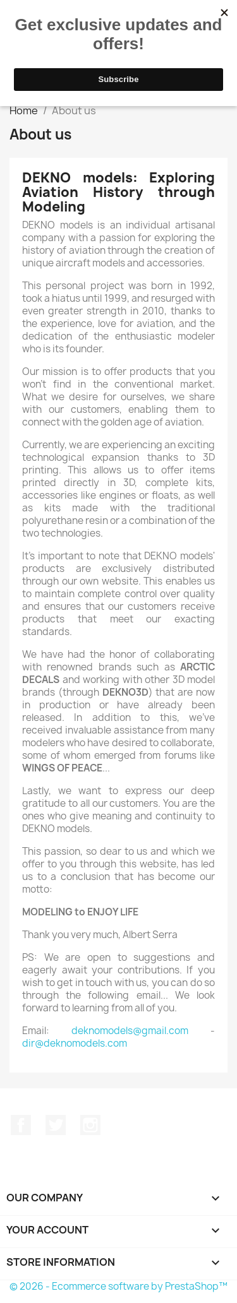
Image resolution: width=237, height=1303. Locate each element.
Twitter (56, 1125)
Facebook (21, 1125)
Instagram (90, 1125)
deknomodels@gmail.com (129, 1030)
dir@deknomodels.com (74, 1043)
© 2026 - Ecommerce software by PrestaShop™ (118, 1286)
